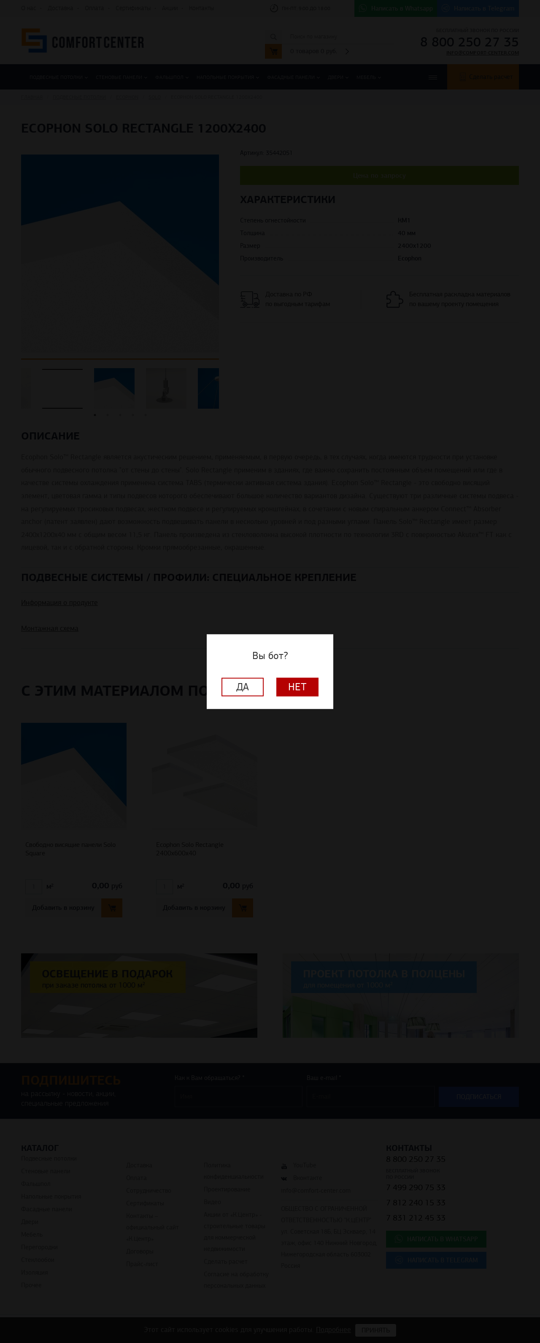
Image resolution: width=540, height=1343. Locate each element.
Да (242, 687)
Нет (297, 687)
